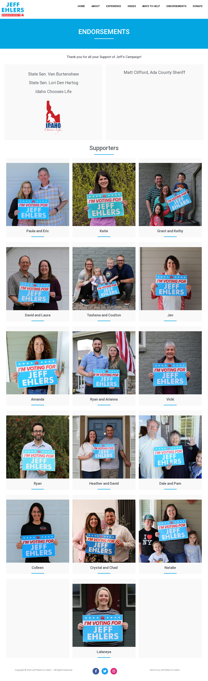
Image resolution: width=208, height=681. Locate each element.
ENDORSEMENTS (176, 6)
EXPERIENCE (113, 6)
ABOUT (95, 6)
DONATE (198, 6)
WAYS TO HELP (151, 6)
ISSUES (132, 6)
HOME (81, 6)
